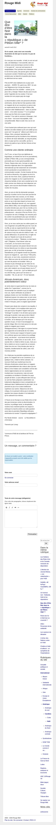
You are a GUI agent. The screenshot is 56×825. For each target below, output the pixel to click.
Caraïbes (48, 714)
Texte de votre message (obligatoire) (17, 498)
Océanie (45, 754)
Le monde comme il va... (46, 748)
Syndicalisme (47, 738)
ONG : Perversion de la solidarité (45, 626)
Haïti (48, 721)
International (44, 673)
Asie (44, 692)
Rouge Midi (13, 3)
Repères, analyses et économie (44, 770)
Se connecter (9, 477)
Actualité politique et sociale (44, 667)
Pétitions (31, 14)
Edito (19, 14)
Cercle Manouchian (10, 14)
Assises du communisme (38, 11)
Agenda (19, 11)
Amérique (46, 704)
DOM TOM (46, 742)
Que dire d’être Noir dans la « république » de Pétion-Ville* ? (45, 607)
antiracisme (44, 812)
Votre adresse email (12, 482)
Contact (26, 820)
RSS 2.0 (33, 820)
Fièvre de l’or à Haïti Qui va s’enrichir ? (44, 618)
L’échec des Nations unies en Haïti (44, 640)
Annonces (26, 11)
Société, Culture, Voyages (43, 791)
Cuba (49, 717)
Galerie (25, 14)
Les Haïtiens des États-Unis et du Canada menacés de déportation (45, 561)
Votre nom (8, 472)
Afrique (45, 688)
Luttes (42, 764)
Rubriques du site (10, 11)
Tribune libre (44, 796)
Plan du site (8, 820)
